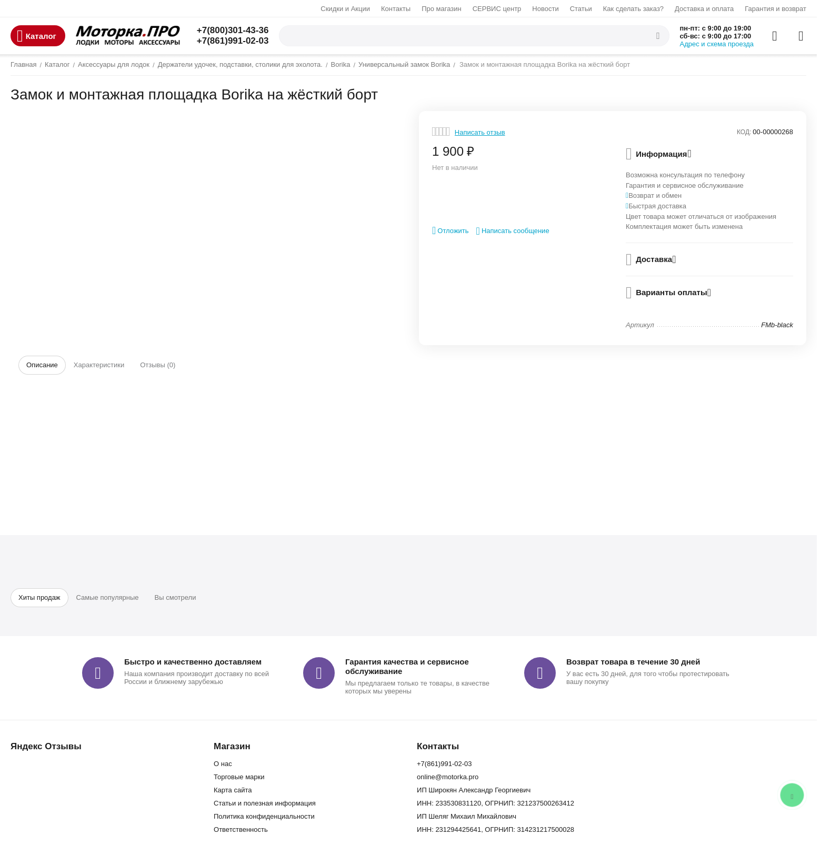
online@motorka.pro (447, 777)
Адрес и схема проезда (717, 44)
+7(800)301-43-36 (233, 30)
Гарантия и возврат (775, 9)
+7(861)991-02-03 (233, 41)
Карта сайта (233, 790)
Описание (42, 365)
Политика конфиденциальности (264, 816)
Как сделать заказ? (633, 9)
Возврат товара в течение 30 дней (633, 661)
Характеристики (99, 365)
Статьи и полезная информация (265, 803)
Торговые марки (239, 777)
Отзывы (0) (157, 365)
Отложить (450, 230)
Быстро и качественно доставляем (193, 661)
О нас (223, 764)
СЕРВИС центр (497, 9)
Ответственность (241, 829)
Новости (545, 9)
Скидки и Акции (345, 9)
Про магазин (442, 9)
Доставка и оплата (704, 9)
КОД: (744, 132)
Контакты (395, 9)
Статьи (581, 9)
